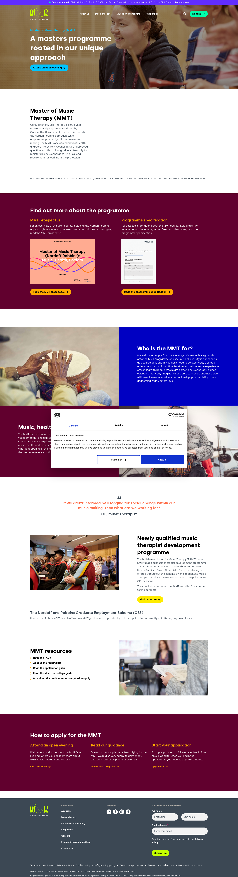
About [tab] (164, 425)
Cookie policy (83, 865)
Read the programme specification (147, 292)
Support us (152, 14)
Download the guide (105, 766)
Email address (160, 825)
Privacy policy (64, 865)
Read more (182, 2)
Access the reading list (47, 662)
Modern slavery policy (190, 865)
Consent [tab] (73, 425)
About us (84, 14)
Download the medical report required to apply (61, 678)
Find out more (150, 599)
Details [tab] (119, 425)
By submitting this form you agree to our (177, 841)
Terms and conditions (41, 865)
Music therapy (102, 14)
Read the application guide (49, 668)
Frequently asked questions (75, 842)
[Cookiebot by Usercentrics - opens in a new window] (170, 415)
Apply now (160, 766)
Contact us (67, 848)
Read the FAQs (42, 657)
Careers (65, 836)
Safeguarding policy (105, 865)
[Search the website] (185, 14)
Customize (118, 459)
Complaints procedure (132, 865)
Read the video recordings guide (52, 673)
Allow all (162, 459)
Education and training (128, 14)
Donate (198, 13)
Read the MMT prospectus (50, 292)
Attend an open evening (49, 67)
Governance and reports (161, 865)
